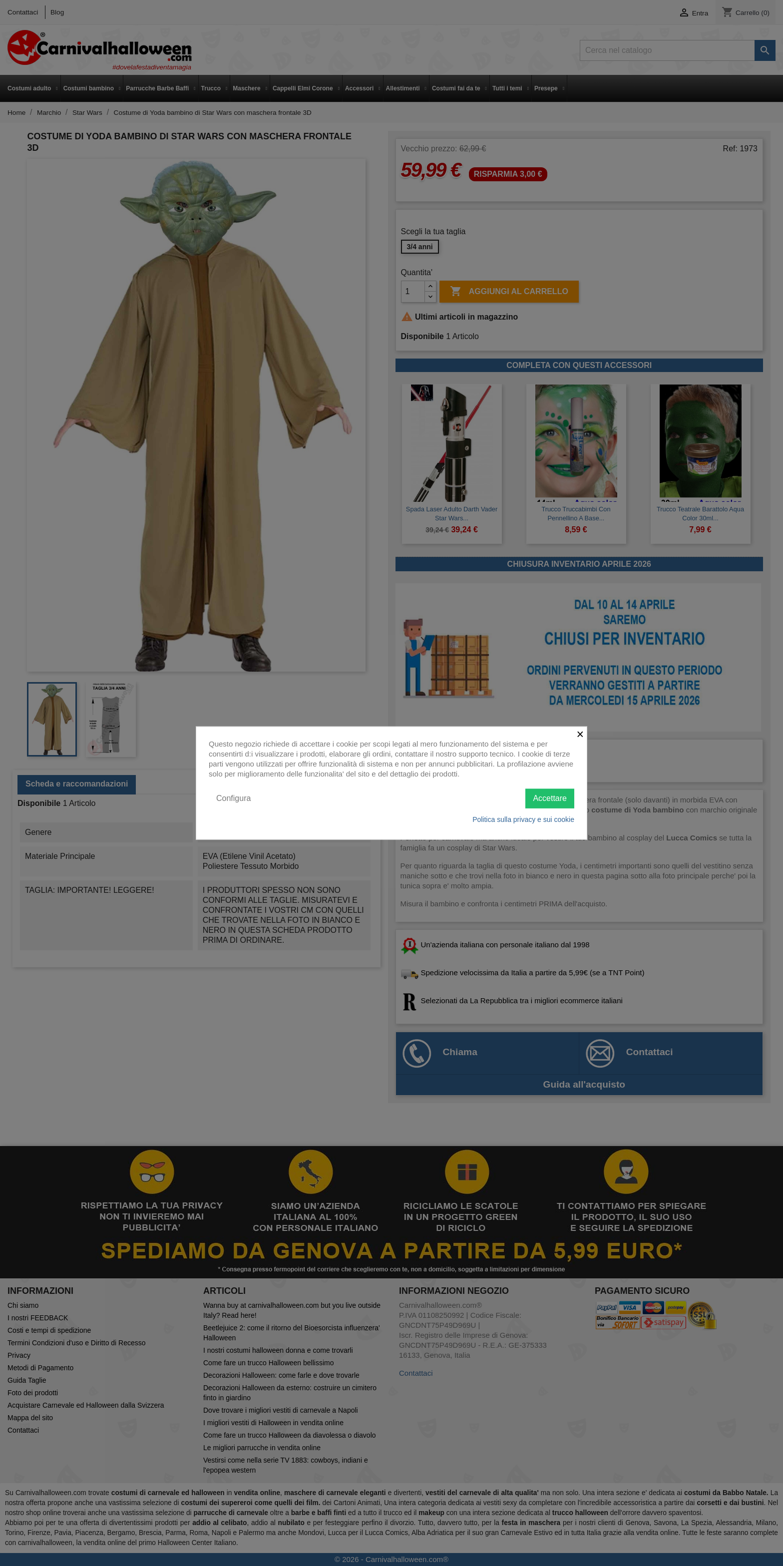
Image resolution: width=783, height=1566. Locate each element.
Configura (233, 798)
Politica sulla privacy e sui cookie (523, 819)
